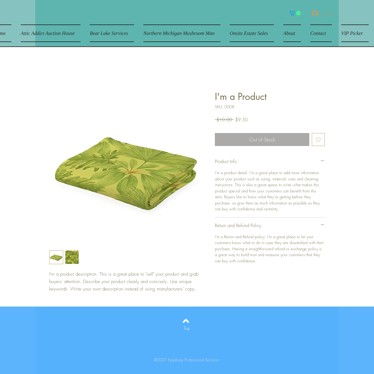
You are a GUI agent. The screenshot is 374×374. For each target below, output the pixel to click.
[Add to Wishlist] (318, 139)
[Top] (187, 328)
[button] (295, 13)
